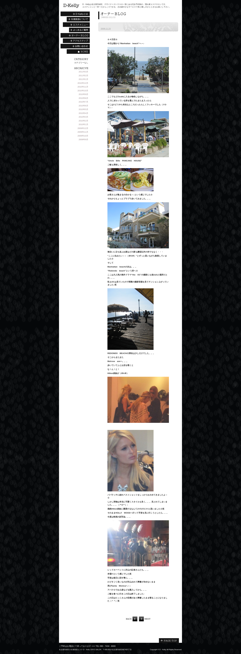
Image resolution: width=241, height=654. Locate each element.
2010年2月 (83, 121)
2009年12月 (83, 128)
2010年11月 (83, 87)
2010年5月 (83, 109)
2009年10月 (83, 136)
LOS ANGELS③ (158, 619)
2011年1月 (83, 79)
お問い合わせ (75, 46)
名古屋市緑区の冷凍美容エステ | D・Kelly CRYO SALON (71, 6)
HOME (78, 51)
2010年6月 (83, 106)
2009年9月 (83, 139)
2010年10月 (83, 90)
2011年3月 (83, 72)
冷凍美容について (78, 19)
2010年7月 (83, 102)
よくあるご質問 (79, 30)
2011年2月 (83, 75)
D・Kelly (162, 649)
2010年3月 (83, 117)
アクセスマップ (76, 40)
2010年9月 (83, 94)
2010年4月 (83, 113)
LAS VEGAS (118, 619)
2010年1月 (83, 124)
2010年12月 (83, 83)
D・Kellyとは (75, 14)
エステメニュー (76, 24)
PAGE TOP (169, 640)
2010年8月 (83, 98)
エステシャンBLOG (75, 35)
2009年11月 (83, 132)
